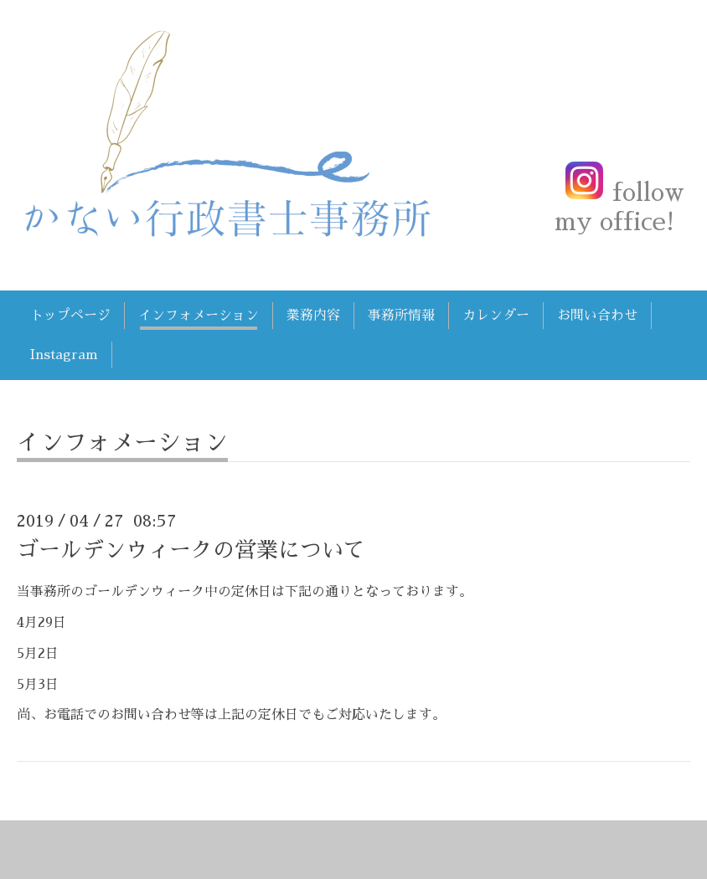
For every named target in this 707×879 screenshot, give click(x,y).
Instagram (64, 355)
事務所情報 (401, 315)
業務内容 (313, 315)
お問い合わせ (597, 315)
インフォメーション (198, 315)
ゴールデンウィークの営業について (191, 550)
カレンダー (495, 315)
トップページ (70, 315)
